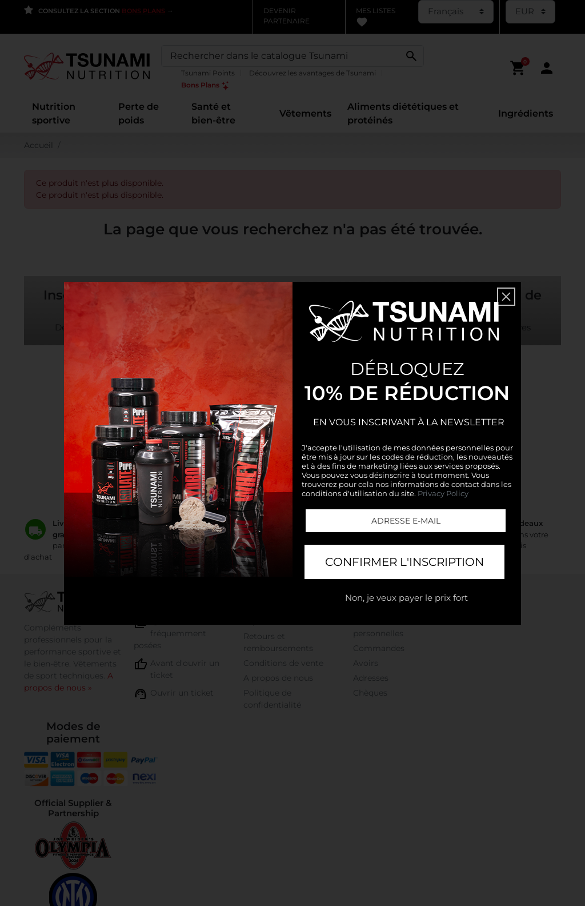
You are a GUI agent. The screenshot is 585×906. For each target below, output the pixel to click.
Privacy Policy (443, 493)
